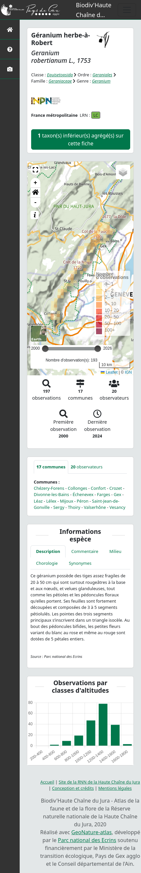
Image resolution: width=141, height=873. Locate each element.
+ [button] (35, 183)
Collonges (77, 488)
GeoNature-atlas (91, 832)
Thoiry (74, 507)
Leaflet (109, 372)
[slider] (97, 348)
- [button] (35, 203)
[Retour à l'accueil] (10, 29)
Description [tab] (48, 551)
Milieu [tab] (116, 551)
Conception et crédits (73, 788)
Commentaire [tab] (84, 551)
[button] (35, 170)
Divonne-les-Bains (51, 494)
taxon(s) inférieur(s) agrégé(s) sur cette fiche (81, 139)
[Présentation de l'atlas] (10, 49)
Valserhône (95, 507)
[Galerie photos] (10, 69)
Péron (83, 501)
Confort (98, 488)
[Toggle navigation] (127, 9)
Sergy (58, 507)
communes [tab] (51, 467)
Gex (117, 494)
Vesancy (118, 507)
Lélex (51, 501)
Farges (103, 494)
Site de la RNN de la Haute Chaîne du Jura (99, 782)
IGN (128, 372)
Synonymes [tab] (80, 563)
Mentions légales (115, 788)
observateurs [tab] (87, 467)
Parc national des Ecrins (87, 840)
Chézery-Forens (49, 488)
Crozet (115, 488)
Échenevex (82, 494)
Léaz (38, 501)
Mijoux (66, 501)
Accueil (47, 782)
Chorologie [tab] (47, 563)
